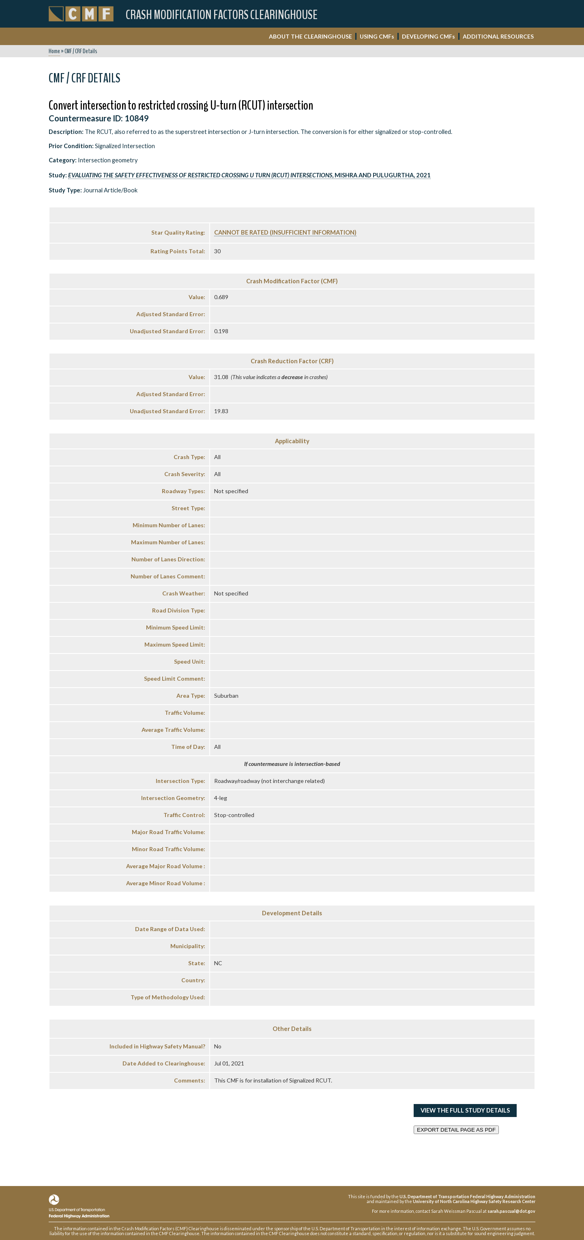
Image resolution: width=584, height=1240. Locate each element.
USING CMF (377, 36)
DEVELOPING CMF (428, 36)
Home (54, 51)
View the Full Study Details (465, 1110)
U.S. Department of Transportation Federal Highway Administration (467, 1196)
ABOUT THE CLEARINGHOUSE (310, 36)
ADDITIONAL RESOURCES (498, 36)
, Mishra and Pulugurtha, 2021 (249, 175)
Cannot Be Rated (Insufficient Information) (285, 232)
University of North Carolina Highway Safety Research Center (474, 1201)
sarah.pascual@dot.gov (511, 1211)
